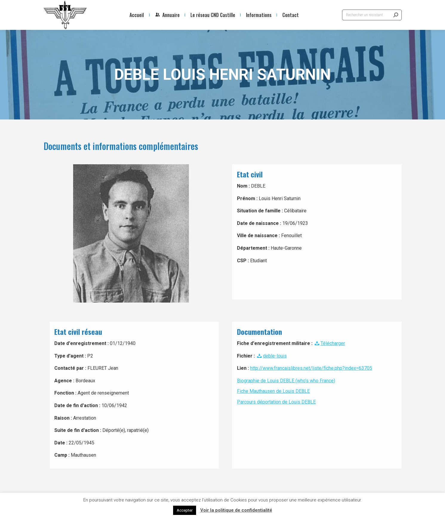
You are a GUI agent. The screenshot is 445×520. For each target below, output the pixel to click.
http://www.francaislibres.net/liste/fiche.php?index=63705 (311, 368)
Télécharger (329, 343)
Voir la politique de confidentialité (236, 510)
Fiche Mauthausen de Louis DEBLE (273, 391)
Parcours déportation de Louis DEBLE (276, 402)
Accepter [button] (185, 510)
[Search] (372, 15)
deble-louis (271, 356)
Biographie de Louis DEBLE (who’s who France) (286, 381)
